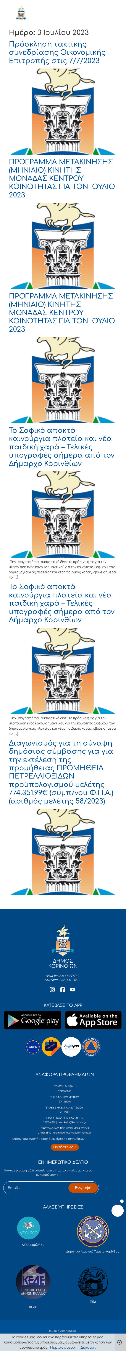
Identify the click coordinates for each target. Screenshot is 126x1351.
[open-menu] (109, 14)
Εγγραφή (83, 1188)
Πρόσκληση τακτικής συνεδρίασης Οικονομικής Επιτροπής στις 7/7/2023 (57, 53)
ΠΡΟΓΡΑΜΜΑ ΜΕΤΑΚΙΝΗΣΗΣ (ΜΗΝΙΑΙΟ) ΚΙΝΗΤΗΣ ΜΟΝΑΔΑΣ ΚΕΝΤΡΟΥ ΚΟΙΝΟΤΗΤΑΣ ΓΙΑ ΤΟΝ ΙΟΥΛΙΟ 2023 (62, 178)
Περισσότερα (62, 1347)
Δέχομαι (88, 1347)
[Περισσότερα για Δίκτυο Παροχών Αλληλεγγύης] (65, 1147)
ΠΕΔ (93, 1301)
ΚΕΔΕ (33, 1307)
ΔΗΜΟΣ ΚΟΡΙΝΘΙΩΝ (42, 14)
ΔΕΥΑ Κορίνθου (33, 1244)
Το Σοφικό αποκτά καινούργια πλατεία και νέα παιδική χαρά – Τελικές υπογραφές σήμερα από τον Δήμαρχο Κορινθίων (62, 447)
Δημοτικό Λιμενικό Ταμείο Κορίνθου (93, 1251)
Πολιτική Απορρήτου (62, 1330)
